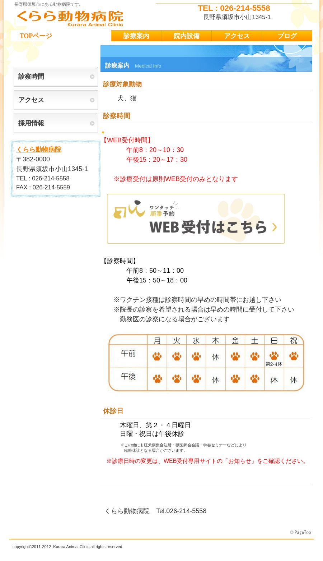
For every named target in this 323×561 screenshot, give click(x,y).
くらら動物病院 (82, 18)
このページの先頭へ (301, 532)
